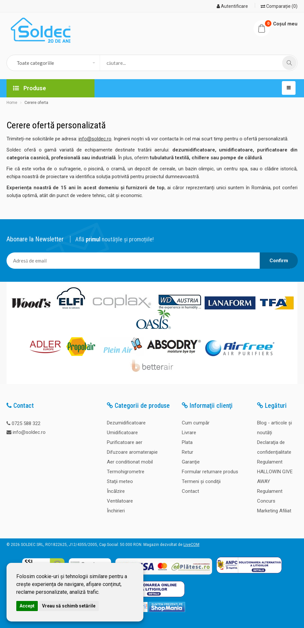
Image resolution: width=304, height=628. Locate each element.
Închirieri (116, 511)
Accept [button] (27, 605)
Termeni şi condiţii (201, 481)
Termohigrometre (125, 472)
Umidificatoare (122, 432)
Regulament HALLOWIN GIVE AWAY (275, 471)
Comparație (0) (279, 6)
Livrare (189, 432)
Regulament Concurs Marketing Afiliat (274, 501)
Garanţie (191, 462)
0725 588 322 (26, 423)
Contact (190, 491)
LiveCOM (191, 544)
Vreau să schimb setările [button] (68, 605)
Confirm (278, 261)
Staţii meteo (120, 481)
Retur (187, 452)
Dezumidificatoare (126, 423)
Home (12, 102)
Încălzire (116, 491)
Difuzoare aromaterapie (132, 452)
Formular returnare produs (210, 472)
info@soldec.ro (95, 139)
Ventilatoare (120, 501)
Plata (187, 442)
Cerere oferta (36, 102)
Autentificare (232, 6)
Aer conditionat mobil (130, 462)
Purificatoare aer (124, 442)
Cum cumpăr (196, 423)
